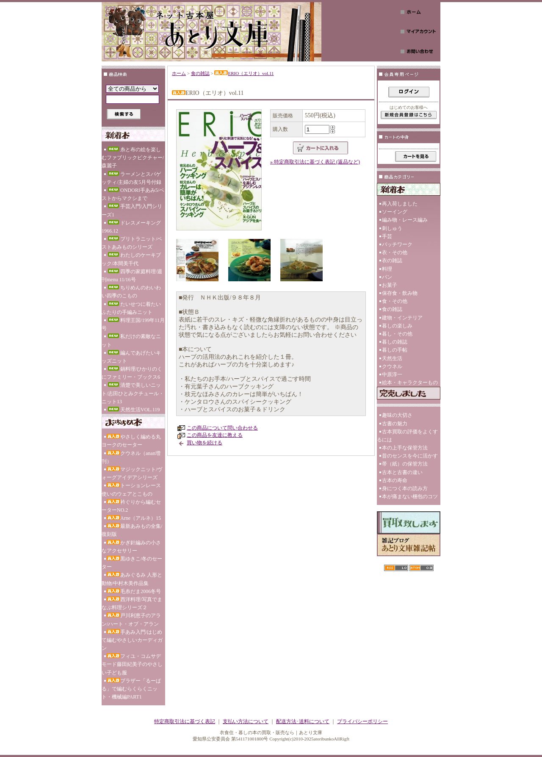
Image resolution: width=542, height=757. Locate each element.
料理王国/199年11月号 (133, 324)
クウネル (392, 366)
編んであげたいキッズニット (131, 357)
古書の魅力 (394, 424)
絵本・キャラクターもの (410, 382)
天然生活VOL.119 (133, 410)
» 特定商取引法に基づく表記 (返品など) (315, 162)
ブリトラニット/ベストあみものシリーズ (132, 243)
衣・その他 (394, 252)
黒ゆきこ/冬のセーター (132, 563)
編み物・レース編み (405, 220)
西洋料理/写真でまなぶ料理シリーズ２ (132, 603)
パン (387, 277)
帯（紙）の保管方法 (405, 464)
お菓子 (389, 285)
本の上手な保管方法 (405, 448)
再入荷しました (400, 204)
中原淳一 (392, 374)
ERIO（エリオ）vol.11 (244, 73)
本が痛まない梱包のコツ (410, 496)
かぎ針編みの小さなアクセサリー (131, 547)
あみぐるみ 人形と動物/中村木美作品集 (132, 579)
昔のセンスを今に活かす (410, 456)
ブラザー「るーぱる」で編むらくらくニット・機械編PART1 (131, 689)
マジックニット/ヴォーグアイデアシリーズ (132, 473)
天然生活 (392, 358)
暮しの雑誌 (394, 342)
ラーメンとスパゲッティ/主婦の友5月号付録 (131, 178)
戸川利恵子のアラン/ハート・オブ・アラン (131, 620)
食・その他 (394, 301)
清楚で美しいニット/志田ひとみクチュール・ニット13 (133, 393)
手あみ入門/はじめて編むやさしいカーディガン (132, 640)
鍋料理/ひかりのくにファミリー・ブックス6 (132, 373)
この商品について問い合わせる (222, 428)
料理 (387, 269)
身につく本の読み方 (405, 488)
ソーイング (394, 212)
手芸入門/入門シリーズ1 (132, 210)
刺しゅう (392, 228)
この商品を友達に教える (215, 435)
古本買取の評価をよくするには (407, 436)
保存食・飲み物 (400, 293)
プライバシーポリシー (362, 721)
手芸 (387, 236)
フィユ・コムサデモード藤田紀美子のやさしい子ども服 (132, 664)
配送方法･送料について (302, 721)
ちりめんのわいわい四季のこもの (131, 292)
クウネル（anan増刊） (131, 457)
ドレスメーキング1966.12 (131, 227)
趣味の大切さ (397, 415)
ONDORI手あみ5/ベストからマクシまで (133, 194)
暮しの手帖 (394, 350)
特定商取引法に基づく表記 (184, 721)
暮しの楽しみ (397, 326)
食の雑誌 (200, 73)
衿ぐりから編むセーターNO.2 (131, 506)
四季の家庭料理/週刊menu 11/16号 (132, 276)
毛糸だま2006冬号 (134, 591)
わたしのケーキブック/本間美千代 (131, 259)
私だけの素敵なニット (131, 340)
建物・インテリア (402, 318)
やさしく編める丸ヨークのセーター (131, 441)
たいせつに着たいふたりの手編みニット (131, 308)
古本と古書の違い (402, 472)
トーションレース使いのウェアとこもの (131, 489)
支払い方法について (245, 721)
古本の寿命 (394, 480)
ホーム (179, 73)
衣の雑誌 (392, 260)
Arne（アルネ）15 (134, 518)
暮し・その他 (397, 334)
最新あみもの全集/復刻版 (132, 530)
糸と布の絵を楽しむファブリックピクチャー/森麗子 (133, 158)
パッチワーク (397, 244)
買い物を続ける (204, 443)
